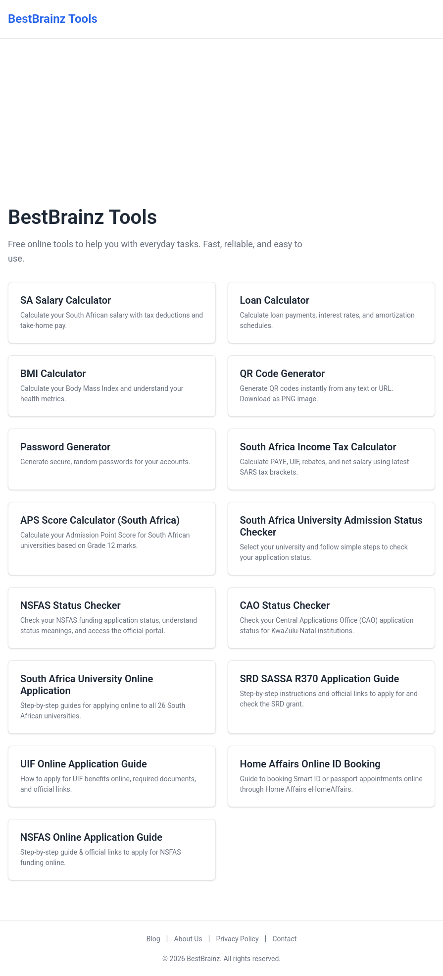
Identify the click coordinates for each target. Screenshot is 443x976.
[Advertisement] (221, 120)
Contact (284, 939)
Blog (153, 939)
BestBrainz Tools (53, 19)
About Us (188, 939)
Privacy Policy (237, 939)
